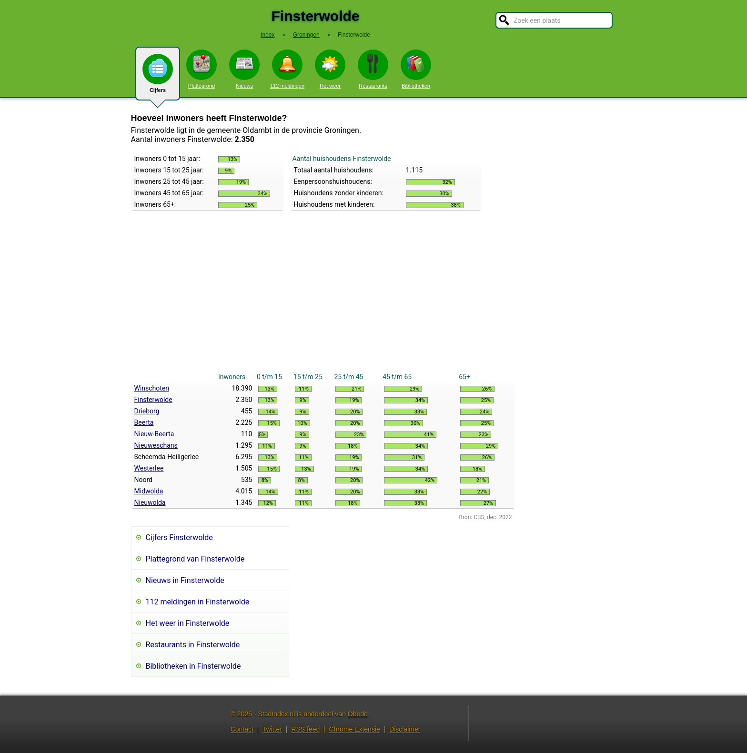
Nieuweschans (156, 445)
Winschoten (152, 388)
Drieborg (147, 411)
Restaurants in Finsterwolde (193, 644)
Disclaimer (404, 729)
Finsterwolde (153, 399)
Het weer (330, 69)
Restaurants (373, 69)
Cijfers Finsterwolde (179, 537)
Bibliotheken (416, 69)
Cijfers (157, 77)
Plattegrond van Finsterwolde (195, 558)
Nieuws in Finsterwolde (185, 580)
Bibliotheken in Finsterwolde (193, 666)
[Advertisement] (323, 299)
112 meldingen (287, 69)
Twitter (272, 729)
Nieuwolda (150, 502)
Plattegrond (201, 69)
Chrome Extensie (354, 729)
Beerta (144, 422)
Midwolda (148, 491)
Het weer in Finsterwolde (188, 623)
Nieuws (244, 69)
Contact (242, 729)
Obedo (358, 714)
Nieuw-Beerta (154, 434)
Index (267, 34)
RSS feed (305, 729)
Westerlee (149, 468)
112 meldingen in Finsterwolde (198, 601)
